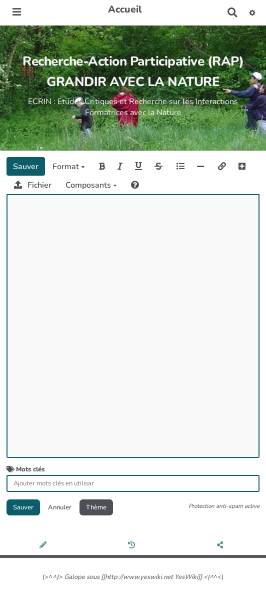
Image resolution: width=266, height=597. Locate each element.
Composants (91, 185)
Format (68, 166)
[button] (252, 12)
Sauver (25, 166)
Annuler (60, 507)
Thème (96, 507)
